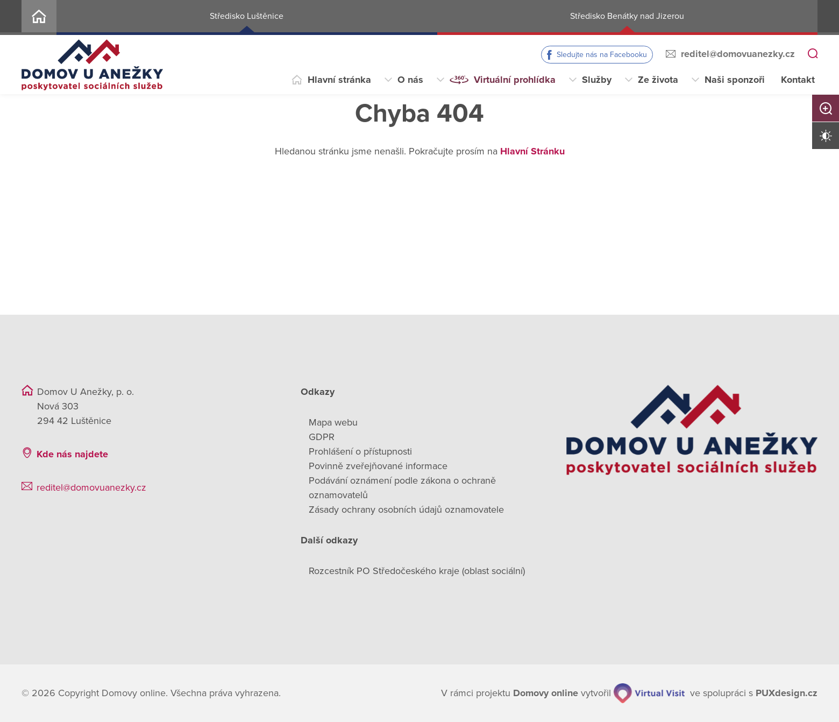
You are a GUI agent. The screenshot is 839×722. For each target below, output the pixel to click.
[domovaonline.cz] (545, 693)
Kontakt (798, 80)
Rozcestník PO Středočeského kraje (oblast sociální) (417, 571)
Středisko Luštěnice (246, 16)
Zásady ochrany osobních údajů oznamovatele (406, 509)
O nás (410, 80)
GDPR (322, 437)
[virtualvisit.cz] (649, 693)
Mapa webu (333, 422)
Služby (597, 80)
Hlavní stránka (339, 80)
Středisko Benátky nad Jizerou (627, 16)
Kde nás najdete (72, 454)
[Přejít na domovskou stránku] (92, 64)
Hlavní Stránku (532, 151)
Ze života (658, 80)
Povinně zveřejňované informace (378, 466)
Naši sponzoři (735, 80)
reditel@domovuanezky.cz (738, 54)
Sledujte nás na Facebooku (602, 54)
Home (39, 17)
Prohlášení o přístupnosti (360, 451)
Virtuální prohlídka (515, 80)
